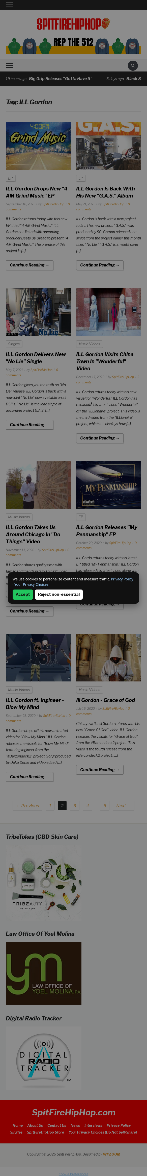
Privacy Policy (122, 579)
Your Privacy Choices (31, 584)
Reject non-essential (59, 594)
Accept (23, 594)
